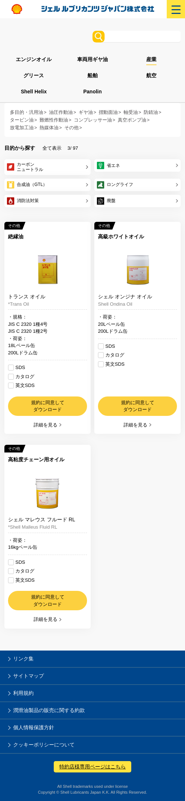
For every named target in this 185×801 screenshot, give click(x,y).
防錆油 (151, 112)
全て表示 (51, 148)
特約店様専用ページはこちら (92, 767)
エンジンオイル (34, 59)
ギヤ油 (86, 112)
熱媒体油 (48, 127)
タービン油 (22, 120)
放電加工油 (22, 127)
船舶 (92, 75)
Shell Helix (34, 91)
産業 (151, 59)
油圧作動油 (61, 112)
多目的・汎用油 (26, 112)
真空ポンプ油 (132, 120)
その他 (71, 127)
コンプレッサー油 (93, 120)
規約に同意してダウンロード (47, 406)
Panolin (92, 91)
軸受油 (131, 112)
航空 (151, 75)
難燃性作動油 (53, 120)
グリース (33, 75)
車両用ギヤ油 (92, 59)
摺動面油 (108, 112)
